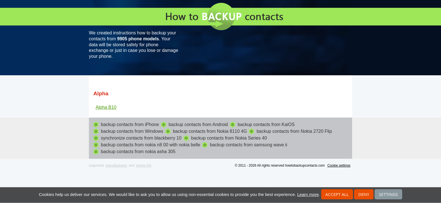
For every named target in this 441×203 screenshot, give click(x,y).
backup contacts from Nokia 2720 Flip (294, 131)
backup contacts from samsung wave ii (248, 144)
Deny (363, 194)
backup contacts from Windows (132, 131)
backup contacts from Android (198, 124)
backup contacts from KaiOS (266, 124)
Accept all (337, 194)
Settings (388, 194)
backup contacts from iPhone (130, 124)
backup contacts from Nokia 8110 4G (210, 131)
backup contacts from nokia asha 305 (138, 151)
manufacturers (116, 165)
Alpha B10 (106, 107)
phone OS (143, 165)
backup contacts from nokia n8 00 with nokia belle (150, 144)
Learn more (308, 194)
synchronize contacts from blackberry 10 (141, 138)
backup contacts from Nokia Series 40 (229, 138)
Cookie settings (338, 165)
